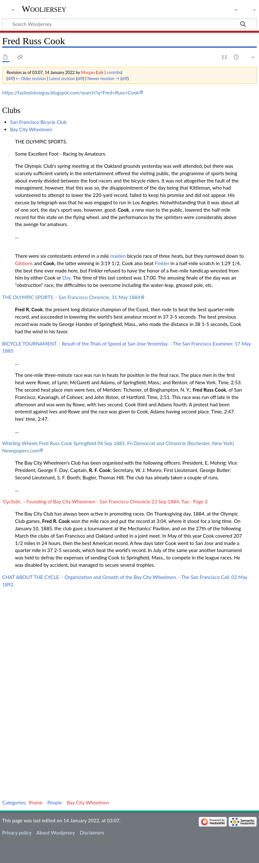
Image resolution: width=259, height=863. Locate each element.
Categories (13, 802)
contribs (114, 72)
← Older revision (31, 78)
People (54, 802)
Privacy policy (16, 832)
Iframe (36, 802)
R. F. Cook (99, 470)
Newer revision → (103, 78)
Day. (67, 278)
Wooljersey (44, 9)
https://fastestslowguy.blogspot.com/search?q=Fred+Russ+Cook (70, 92)
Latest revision (62, 78)
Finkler (162, 263)
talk (100, 72)
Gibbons (24, 263)
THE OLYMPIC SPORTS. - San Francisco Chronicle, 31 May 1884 (71, 297)
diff (11, 78)
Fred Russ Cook (209, 390)
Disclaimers (92, 832)
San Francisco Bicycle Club (38, 122)
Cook (123, 210)
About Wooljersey (55, 832)
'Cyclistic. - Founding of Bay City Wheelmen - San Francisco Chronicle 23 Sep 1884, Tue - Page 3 (105, 501)
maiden (118, 256)
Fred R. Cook (29, 309)
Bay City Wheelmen (31, 129)
